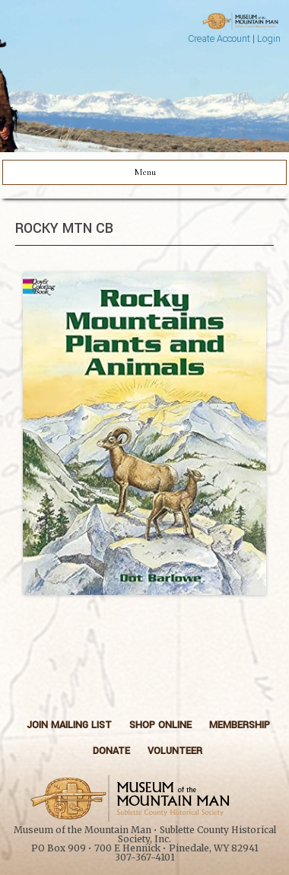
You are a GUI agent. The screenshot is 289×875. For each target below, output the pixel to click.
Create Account (219, 39)
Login (269, 39)
